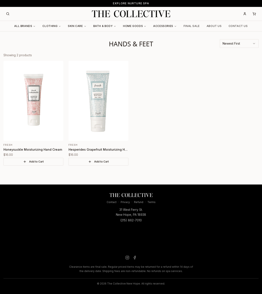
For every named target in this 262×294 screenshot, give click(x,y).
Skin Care (77, 26)
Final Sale (192, 26)
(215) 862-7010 (131, 220)
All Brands (25, 26)
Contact (112, 202)
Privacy (125, 202)
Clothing (51, 26)
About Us (214, 26)
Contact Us (238, 26)
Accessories (165, 26)
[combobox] (239, 43)
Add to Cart (33, 161)
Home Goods (134, 26)
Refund (138, 202)
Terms (151, 202)
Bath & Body (104, 26)
